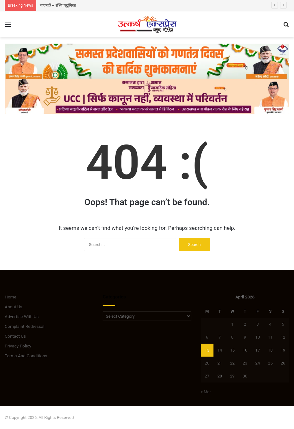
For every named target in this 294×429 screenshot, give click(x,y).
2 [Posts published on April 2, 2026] (245, 324)
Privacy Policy (18, 345)
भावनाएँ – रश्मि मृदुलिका (57, 5)
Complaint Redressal (25, 326)
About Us (13, 306)
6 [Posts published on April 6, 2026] (207, 337)
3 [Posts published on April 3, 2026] (257, 324)
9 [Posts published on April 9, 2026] (245, 337)
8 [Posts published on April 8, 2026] (232, 337)
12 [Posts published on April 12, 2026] (283, 337)
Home (10, 296)
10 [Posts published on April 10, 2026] (257, 337)
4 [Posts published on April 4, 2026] (270, 324)
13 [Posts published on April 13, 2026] (207, 350)
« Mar (206, 391)
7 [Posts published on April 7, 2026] (220, 337)
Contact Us (15, 336)
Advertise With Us (22, 316)
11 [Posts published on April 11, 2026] (270, 337)
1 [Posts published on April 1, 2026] (232, 324)
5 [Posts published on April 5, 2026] (283, 324)
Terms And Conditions (26, 355)
